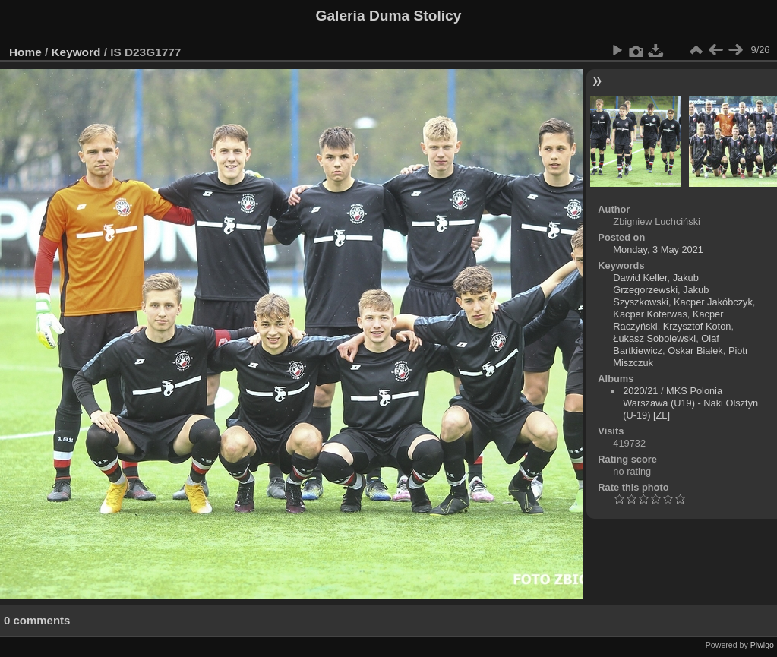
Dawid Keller (640, 277)
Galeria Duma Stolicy (389, 16)
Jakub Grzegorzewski (655, 283)
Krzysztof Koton (697, 326)
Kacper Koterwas (650, 314)
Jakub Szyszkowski (661, 296)
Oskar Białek (695, 350)
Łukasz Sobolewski (654, 338)
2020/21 (640, 390)
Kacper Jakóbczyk (713, 302)
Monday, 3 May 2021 (658, 249)
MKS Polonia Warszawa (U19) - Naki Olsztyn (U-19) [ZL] (690, 403)
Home (25, 52)
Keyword (76, 52)
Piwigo (762, 644)
